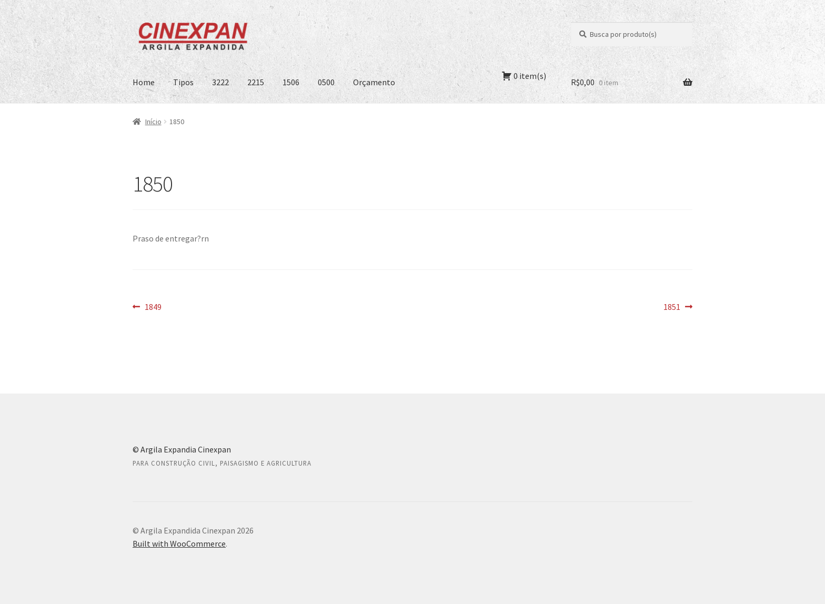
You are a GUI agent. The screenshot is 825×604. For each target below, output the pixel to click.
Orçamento (374, 82)
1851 (677, 307)
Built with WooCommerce (179, 543)
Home (144, 82)
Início (153, 121)
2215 (255, 82)
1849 (153, 307)
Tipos (183, 82)
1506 (291, 82)
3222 (220, 82)
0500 (326, 82)
